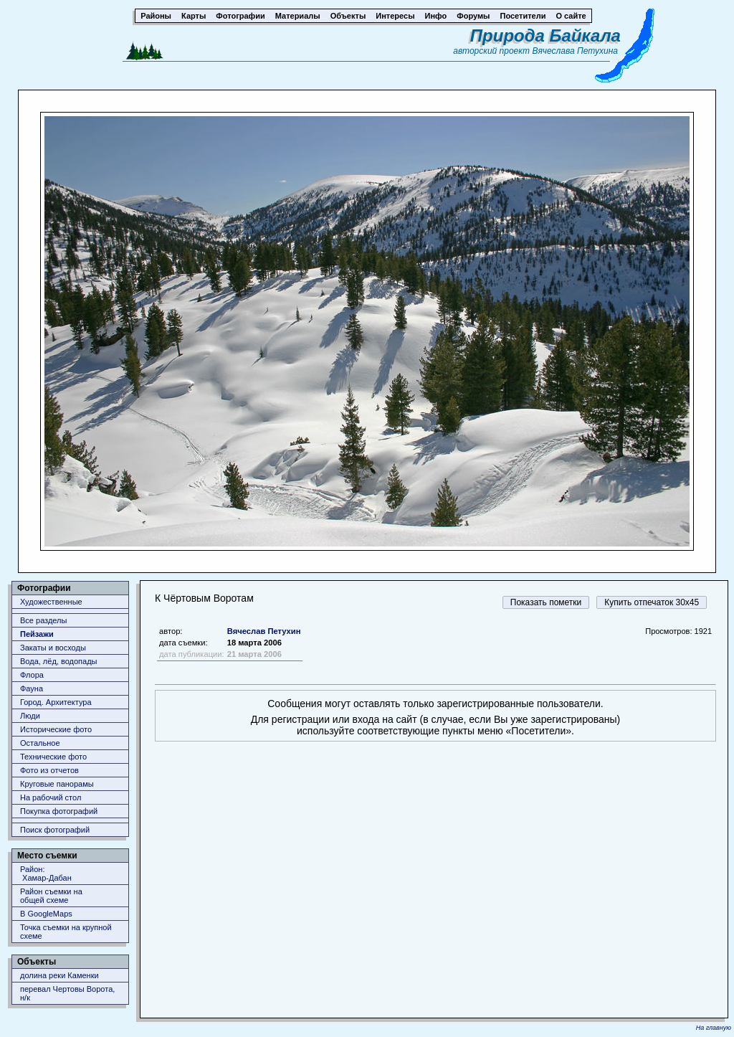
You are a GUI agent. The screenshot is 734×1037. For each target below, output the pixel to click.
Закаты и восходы (53, 647)
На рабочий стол (50, 797)
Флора (32, 675)
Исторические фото (56, 729)
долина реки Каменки (59, 975)
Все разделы (43, 620)
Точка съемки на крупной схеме (66, 931)
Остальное (40, 743)
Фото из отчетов (49, 770)
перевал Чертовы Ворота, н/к (67, 993)
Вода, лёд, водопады (58, 661)
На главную (713, 1027)
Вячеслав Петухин (264, 631)
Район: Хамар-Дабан (46, 873)
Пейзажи (37, 634)
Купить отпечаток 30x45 (651, 602)
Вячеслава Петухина (575, 51)
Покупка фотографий (58, 811)
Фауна (31, 688)
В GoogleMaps (46, 913)
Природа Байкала (545, 35)
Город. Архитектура (56, 702)
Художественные (51, 601)
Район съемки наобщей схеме (51, 895)
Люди (30, 715)
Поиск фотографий (55, 829)
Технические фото (53, 756)
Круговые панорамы (57, 784)
